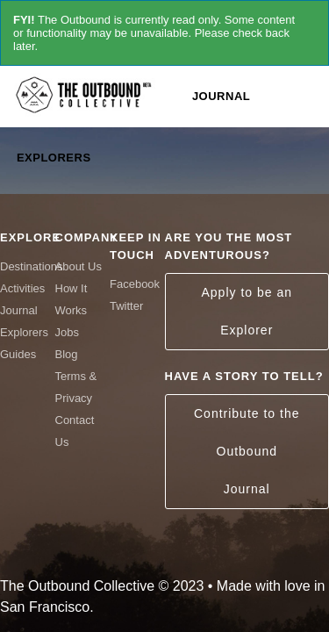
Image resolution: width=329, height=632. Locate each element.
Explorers (54, 157)
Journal (221, 96)
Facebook (135, 284)
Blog (66, 354)
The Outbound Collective (87, 94)
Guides (18, 354)
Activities (22, 288)
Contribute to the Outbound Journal (247, 451)
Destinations (31, 266)
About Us (78, 266)
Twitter (126, 305)
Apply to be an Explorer (246, 311)
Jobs (67, 332)
